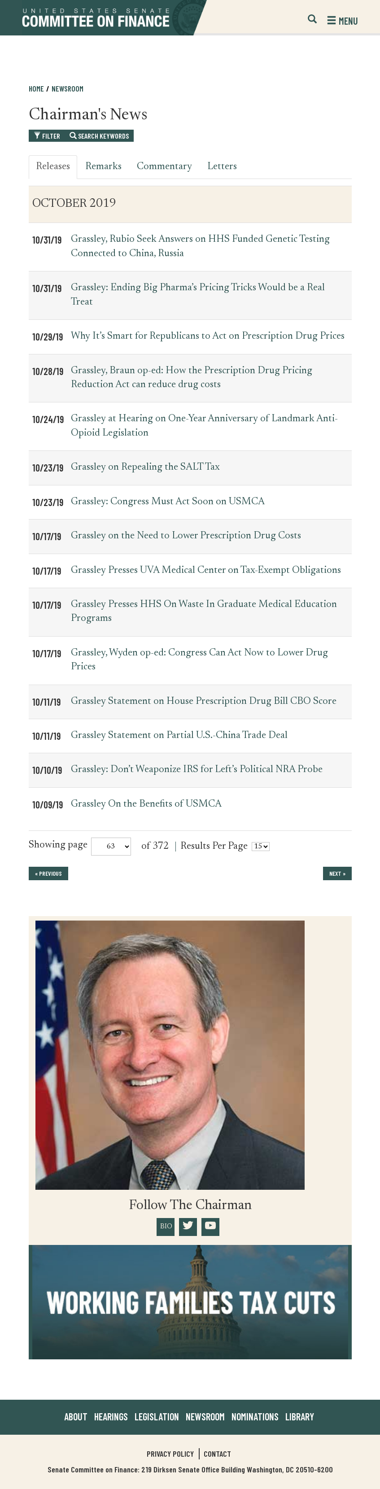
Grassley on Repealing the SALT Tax (145, 467)
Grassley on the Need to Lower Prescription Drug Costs (186, 536)
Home (36, 88)
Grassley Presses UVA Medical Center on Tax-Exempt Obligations (206, 571)
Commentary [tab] (164, 167)
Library (299, 1416)
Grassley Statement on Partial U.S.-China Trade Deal (179, 736)
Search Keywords (99, 135)
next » (337, 873)
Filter (47, 135)
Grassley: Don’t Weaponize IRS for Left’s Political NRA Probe (197, 770)
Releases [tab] (53, 167)
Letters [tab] (222, 167)
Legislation (157, 1416)
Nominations (255, 1416)
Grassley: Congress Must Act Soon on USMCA (168, 502)
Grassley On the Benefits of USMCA (146, 804)
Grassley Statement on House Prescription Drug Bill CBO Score (203, 702)
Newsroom (67, 88)
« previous (48, 873)
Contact (217, 1453)
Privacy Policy (170, 1453)
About (75, 1416)
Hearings (111, 1416)
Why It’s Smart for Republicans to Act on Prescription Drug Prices (208, 336)
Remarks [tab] (103, 167)
